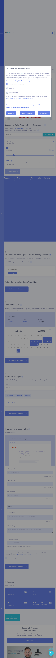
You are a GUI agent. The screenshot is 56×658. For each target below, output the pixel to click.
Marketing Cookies (13, 92)
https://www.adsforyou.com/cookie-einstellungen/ (19, 98)
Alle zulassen (43, 113)
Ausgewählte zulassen (27, 113)
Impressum (9, 105)
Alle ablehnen (11, 113)
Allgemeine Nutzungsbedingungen (41, 105)
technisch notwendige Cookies (16, 84)
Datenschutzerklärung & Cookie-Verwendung (18, 107)
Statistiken (11, 88)
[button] (51, 653)
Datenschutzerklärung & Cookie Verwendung (18, 81)
